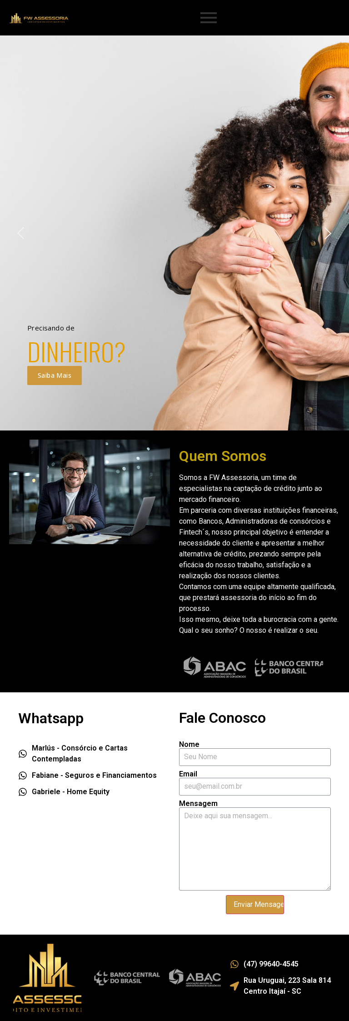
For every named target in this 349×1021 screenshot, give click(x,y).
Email (188, 774)
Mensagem (198, 803)
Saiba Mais (54, 375)
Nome (189, 744)
